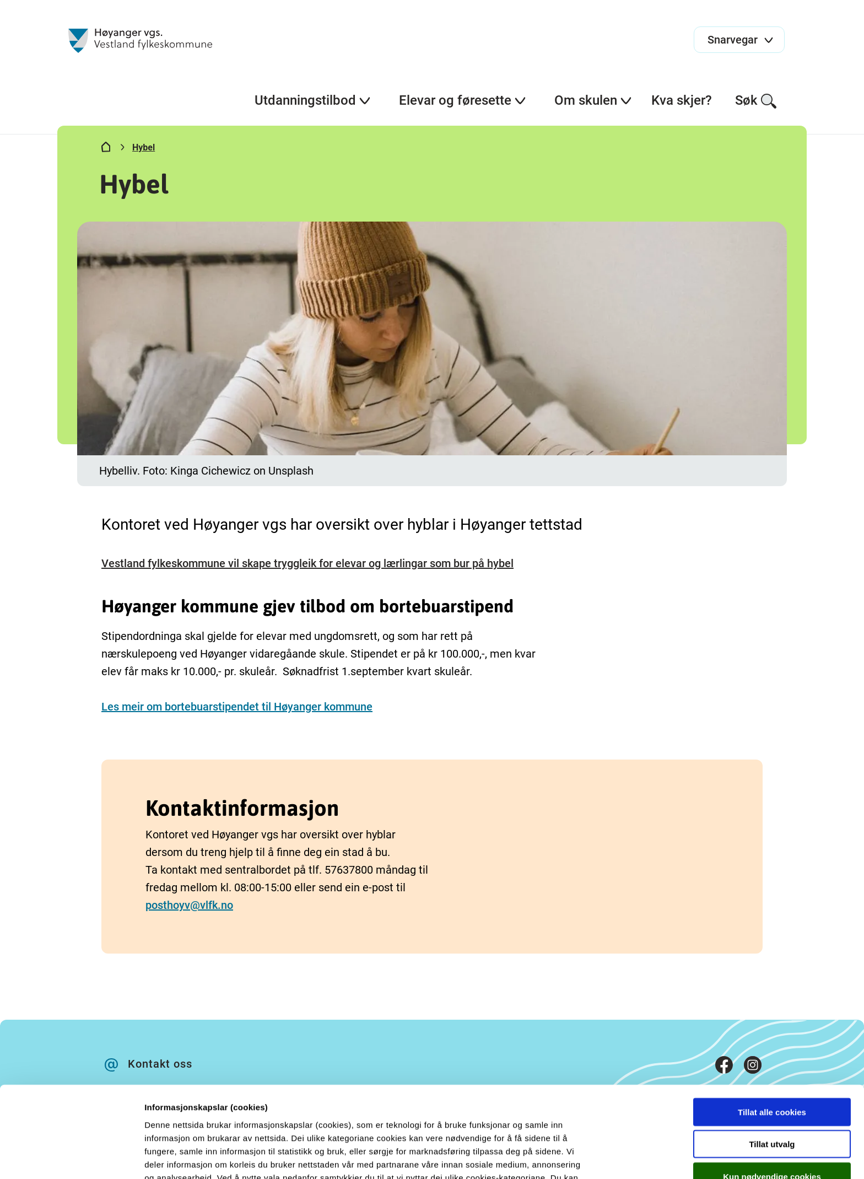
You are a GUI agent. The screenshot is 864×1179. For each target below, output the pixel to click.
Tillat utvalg (772, 1075)
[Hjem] (105, 149)
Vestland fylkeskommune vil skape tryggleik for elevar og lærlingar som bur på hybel (307, 563)
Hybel (143, 147)
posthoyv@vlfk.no (189, 905)
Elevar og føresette (463, 100)
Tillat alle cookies (772, 1042)
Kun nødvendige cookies (772, 1107)
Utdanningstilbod (313, 100)
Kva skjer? (681, 100)
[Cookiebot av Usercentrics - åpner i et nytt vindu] (71, 1157)
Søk (756, 101)
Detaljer (586, 1157)
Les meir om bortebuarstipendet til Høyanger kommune (236, 706)
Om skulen (593, 100)
